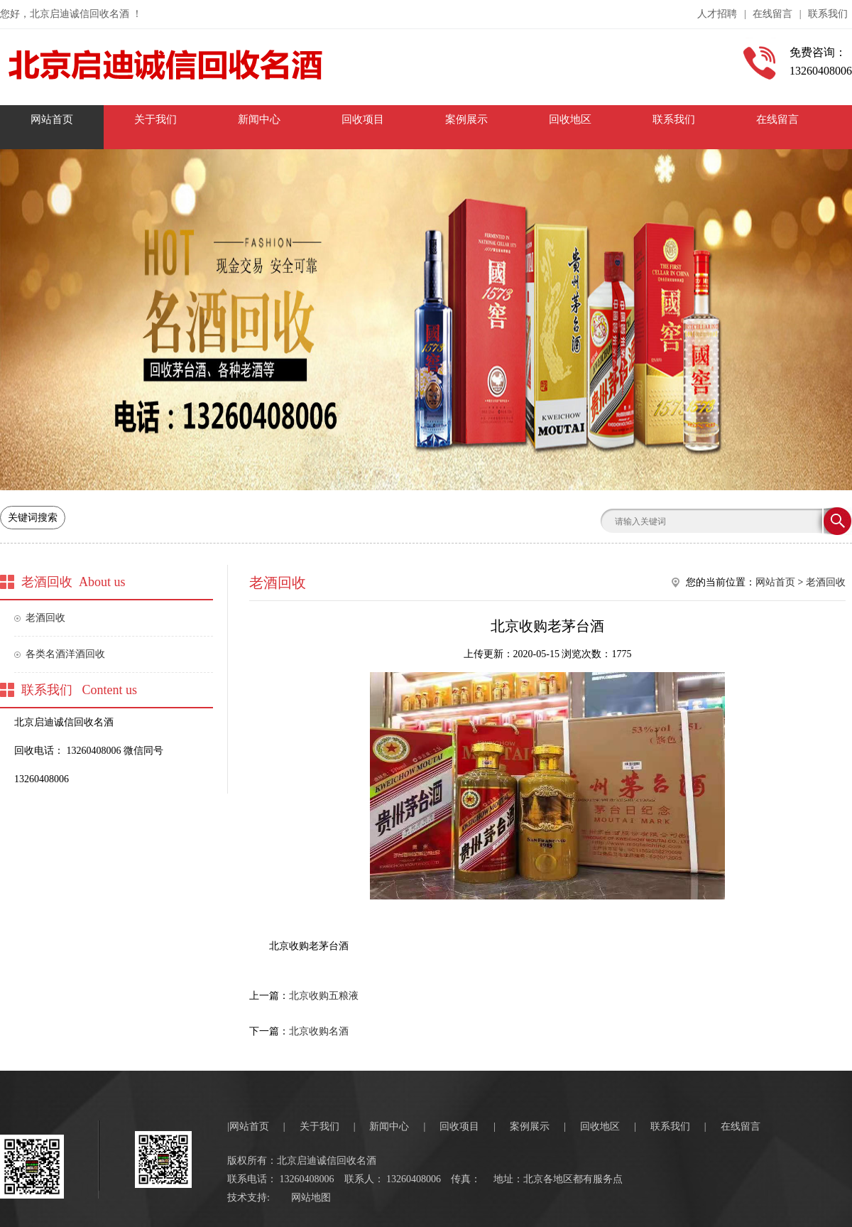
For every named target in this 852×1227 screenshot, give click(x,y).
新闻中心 (389, 1126)
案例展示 (530, 1126)
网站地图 (311, 1197)
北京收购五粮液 (324, 995)
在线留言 (772, 14)
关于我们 (319, 1126)
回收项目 (459, 1126)
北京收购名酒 (319, 1031)
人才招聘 (717, 14)
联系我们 (828, 14)
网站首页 (775, 582)
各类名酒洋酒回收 (65, 654)
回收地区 (600, 1126)
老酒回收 (45, 617)
